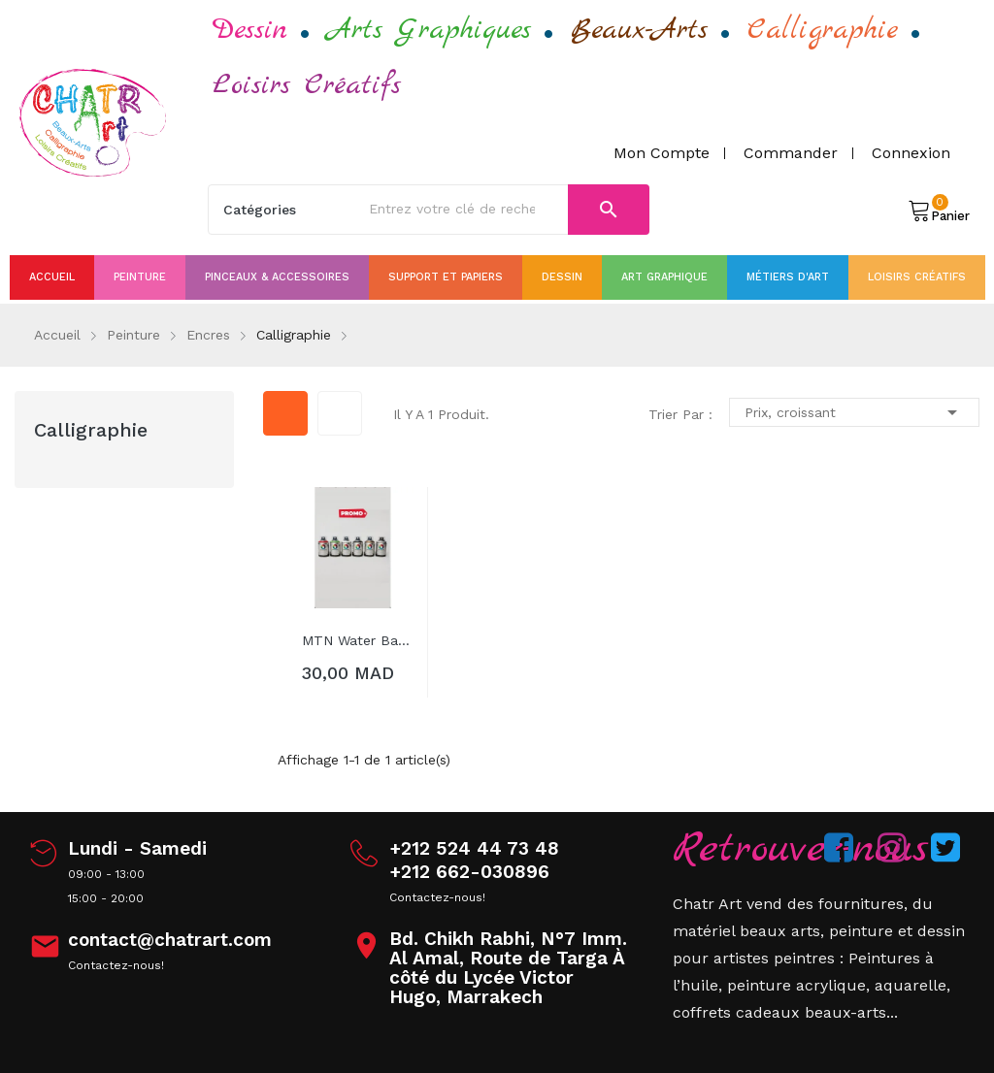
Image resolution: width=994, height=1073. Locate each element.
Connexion (911, 153)
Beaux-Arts (639, 30)
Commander (791, 153)
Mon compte (661, 153)
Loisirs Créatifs (307, 85)
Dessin (250, 30)
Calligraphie (822, 30)
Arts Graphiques (429, 30)
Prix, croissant (854, 412)
